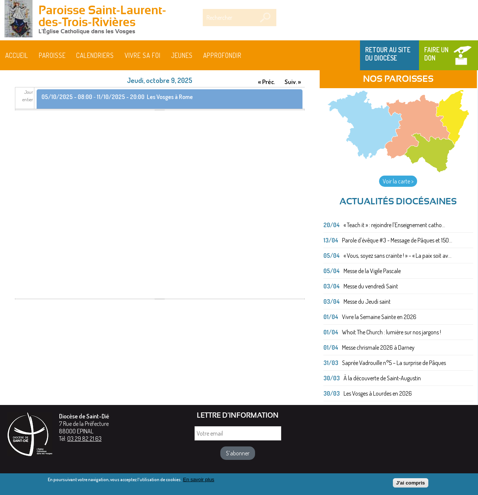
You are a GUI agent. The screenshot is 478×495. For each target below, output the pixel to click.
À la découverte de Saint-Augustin (382, 378)
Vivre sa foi (143, 55)
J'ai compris (410, 484)
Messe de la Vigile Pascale (372, 271)
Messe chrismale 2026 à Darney (378, 347)
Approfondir (222, 55)
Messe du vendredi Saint (371, 286)
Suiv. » (293, 82)
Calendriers (95, 55)
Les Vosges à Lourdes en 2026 (378, 393)
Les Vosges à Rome (170, 96)
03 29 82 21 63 (84, 438)
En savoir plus (198, 481)
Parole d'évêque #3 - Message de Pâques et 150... (397, 240)
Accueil (16, 55)
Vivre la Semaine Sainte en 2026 (379, 317)
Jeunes (182, 55)
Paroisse (52, 55)
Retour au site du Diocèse (387, 54)
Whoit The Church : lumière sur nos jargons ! (391, 332)
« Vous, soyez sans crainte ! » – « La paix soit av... (397, 255)
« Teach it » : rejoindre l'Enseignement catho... (394, 225)
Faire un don (436, 54)
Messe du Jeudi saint (367, 301)
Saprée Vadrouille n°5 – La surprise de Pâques (394, 362)
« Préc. (266, 82)
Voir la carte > (398, 181)
